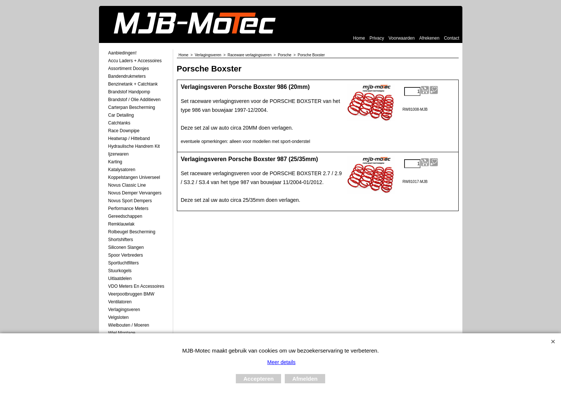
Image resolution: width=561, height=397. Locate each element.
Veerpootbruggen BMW (131, 294)
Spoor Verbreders (125, 255)
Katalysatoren (121, 169)
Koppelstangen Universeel (134, 177)
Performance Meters (128, 208)
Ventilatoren (120, 301)
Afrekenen (429, 38)
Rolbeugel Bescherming (131, 231)
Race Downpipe (124, 130)
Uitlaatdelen (120, 278)
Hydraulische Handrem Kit (134, 146)
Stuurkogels (120, 270)
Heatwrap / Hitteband (129, 138)
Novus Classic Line (127, 185)
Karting (115, 161)
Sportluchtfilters (123, 263)
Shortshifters (120, 239)
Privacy (376, 38)
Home (359, 38)
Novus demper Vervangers (135, 193)
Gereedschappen (125, 216)
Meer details (281, 362)
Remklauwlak (121, 224)
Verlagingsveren (124, 309)
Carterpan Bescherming (131, 107)
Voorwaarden (402, 38)
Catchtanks (119, 123)
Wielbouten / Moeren (128, 325)
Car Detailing (121, 115)
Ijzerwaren (118, 154)
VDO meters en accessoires (136, 286)
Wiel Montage (121, 333)
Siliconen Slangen (126, 247)
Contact (451, 38)
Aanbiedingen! (122, 53)
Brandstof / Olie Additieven (134, 99)
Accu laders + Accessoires (135, 60)
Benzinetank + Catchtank (133, 84)
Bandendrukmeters (127, 76)
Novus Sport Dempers (130, 200)
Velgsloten (118, 317)
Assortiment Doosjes (128, 68)
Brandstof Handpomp (129, 91)
